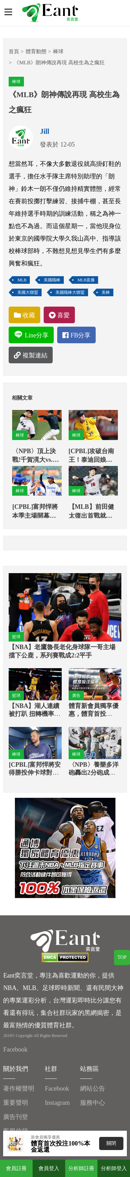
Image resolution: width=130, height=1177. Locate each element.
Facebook (15, 1049)
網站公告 (92, 1088)
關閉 (111, 1143)
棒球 (58, 51)
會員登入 (48, 1168)
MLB (21, 280)
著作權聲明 (18, 1088)
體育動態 (36, 51)
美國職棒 (52, 280)
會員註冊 (16, 1168)
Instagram (57, 1102)
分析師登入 (114, 1168)
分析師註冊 (81, 1168)
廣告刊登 (15, 1116)
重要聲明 (15, 1102)
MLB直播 (86, 280)
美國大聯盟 (27, 292)
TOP (122, 957)
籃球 (16, 636)
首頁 (14, 51)
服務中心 (92, 1102)
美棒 (106, 292)
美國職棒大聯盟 (70, 292)
